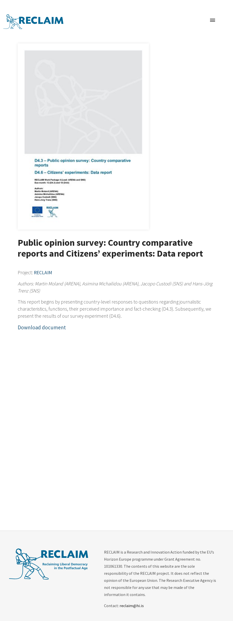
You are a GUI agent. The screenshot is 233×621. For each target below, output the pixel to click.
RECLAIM (43, 272)
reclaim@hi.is (132, 605)
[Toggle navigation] (212, 20)
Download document (42, 327)
